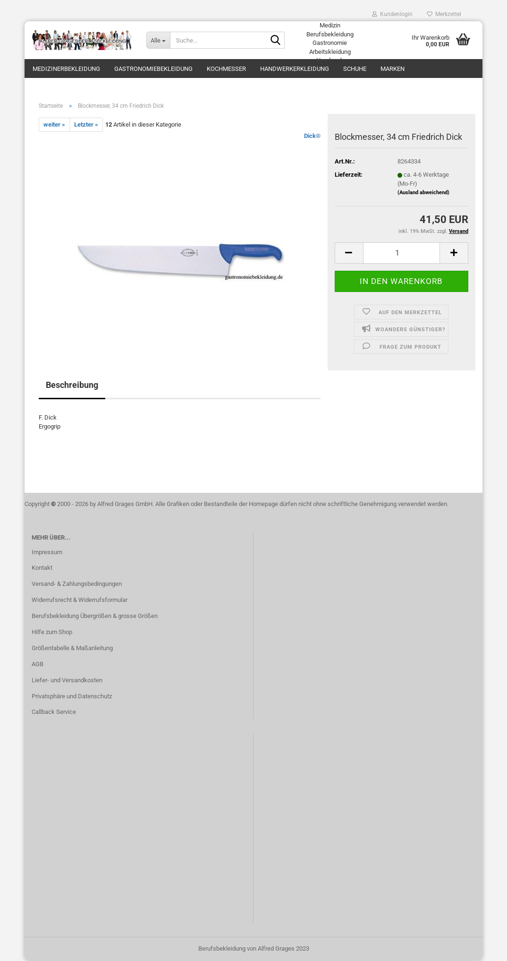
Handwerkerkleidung (294, 68)
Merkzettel (444, 14)
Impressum (47, 552)
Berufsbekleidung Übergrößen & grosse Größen (95, 615)
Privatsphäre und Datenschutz (72, 696)
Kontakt (42, 567)
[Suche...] (158, 40)
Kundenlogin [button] (392, 14)
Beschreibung (72, 385)
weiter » (54, 124)
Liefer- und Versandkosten (67, 680)
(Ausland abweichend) (423, 192)
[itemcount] (401, 253)
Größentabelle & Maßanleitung (72, 648)
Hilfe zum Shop (52, 631)
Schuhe (354, 68)
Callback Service (54, 711)
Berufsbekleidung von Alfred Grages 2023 (253, 948)
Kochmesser (226, 68)
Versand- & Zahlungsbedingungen (77, 583)
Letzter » (86, 124)
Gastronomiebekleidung (153, 68)
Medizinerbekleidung (66, 68)
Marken (392, 68)
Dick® (312, 135)
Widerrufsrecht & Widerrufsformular (79, 599)
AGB (37, 664)
